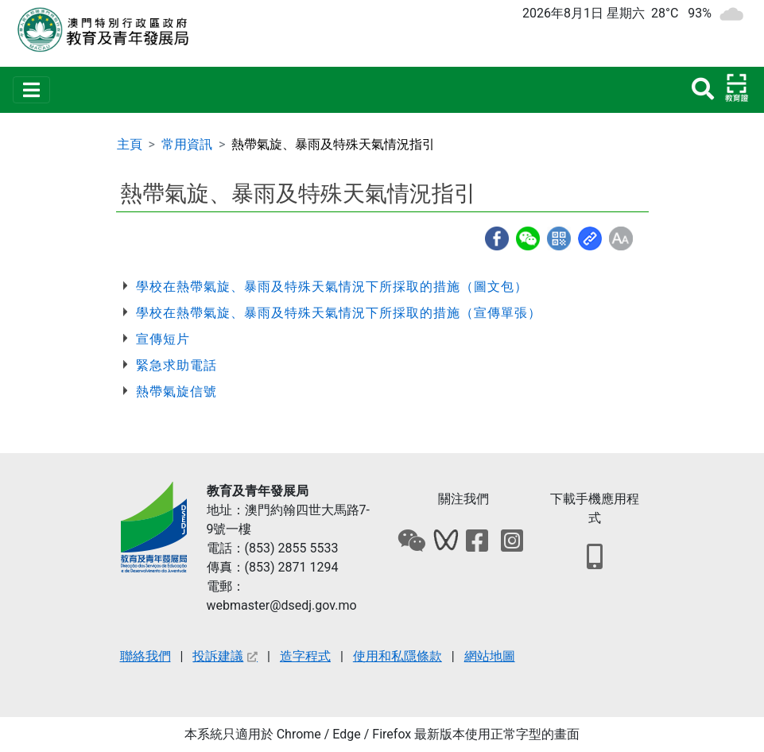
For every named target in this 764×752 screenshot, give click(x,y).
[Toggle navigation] (31, 89)
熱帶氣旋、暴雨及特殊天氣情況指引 (333, 144)
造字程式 (305, 656)
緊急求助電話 (176, 365)
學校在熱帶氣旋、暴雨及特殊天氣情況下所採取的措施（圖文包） (332, 286)
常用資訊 (186, 144)
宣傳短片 (163, 339)
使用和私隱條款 (397, 656)
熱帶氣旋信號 (176, 391)
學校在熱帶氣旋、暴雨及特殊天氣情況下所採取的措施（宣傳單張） (338, 312)
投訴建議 (225, 656)
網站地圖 (489, 656)
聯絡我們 (145, 656)
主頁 (129, 144)
